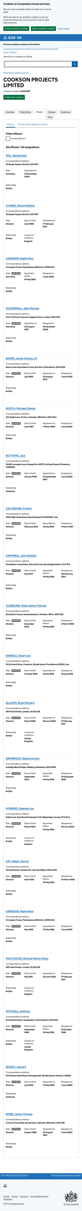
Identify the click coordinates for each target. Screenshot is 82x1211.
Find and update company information (21, 44)
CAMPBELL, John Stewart (21, 555)
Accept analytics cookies (16, 28)
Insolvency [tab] (65, 112)
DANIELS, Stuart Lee (18, 655)
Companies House (17, 1204)
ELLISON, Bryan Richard (20, 702)
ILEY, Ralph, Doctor (17, 861)
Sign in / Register (10, 52)
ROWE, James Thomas (19, 1114)
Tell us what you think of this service (14, 1175)
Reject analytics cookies (43, 28)
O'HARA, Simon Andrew (20, 205)
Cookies (14, 1196)
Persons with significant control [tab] (32, 124)
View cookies (64, 28)
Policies (6, 1196)
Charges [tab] (51, 112)
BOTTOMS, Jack (15, 455)
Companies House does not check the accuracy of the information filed (30, 49)
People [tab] (39, 112)
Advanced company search (15, 72)
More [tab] (50, 117)
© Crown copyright (71, 1204)
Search (75, 64)
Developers (7, 1199)
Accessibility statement (39, 1196)
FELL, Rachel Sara (16, 155)
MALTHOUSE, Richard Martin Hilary (27, 958)
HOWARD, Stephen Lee (20, 808)
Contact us (24, 1196)
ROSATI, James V (16, 1066)
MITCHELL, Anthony (18, 1011)
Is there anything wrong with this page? (66, 1175)
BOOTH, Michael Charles (21, 408)
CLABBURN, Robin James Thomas (26, 605)
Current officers (16, 138)
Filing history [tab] (25, 112)
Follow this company (14, 97)
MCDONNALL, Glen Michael (22, 308)
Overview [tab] (10, 112)
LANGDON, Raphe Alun (19, 258)
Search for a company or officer (17, 56)
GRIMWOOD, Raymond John (23, 758)
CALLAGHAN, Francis (19, 508)
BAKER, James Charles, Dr (21, 358)
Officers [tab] (10, 124)
